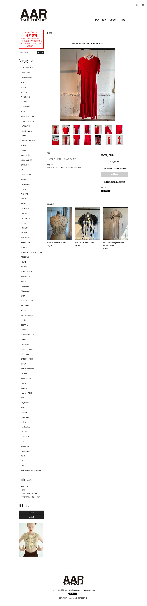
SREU (23, 296)
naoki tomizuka (26, 131)
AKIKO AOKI (25, 97)
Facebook (31, 517)
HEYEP (23, 136)
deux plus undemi (27, 369)
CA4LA (23, 364)
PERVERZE (25, 102)
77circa (23, 87)
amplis (23, 383)
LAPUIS (24, 432)
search (40, 52)
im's (22, 398)
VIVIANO (24, 92)
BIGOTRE (24, 189)
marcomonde (25, 451)
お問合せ (24, 490)
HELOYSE (25, 330)
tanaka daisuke (26, 77)
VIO (22, 441)
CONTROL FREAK (28, 349)
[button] (113, 20)
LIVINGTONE (26, 175)
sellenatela (25, 446)
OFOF (23, 466)
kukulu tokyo (25, 427)
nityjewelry (24, 403)
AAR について (26, 486)
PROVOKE (25, 437)
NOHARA (24, 228)
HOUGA (24, 412)
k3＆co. (23, 204)
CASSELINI (25, 344)
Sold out (114, 174)
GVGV (23, 199)
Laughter (24, 388)
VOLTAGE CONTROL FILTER (31, 252)
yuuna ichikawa (26, 155)
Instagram (31, 512)
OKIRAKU (24, 325)
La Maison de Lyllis (28, 141)
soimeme (24, 373)
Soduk (23, 111)
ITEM (23, 456)
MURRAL (24, 233)
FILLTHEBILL (26, 417)
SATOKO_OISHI (27, 359)
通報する (103, 187)
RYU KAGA (25, 194)
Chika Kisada (26, 73)
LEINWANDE (26, 107)
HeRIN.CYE (25, 126)
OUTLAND (25, 165)
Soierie (23, 145)
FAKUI (23, 223)
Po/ (22, 170)
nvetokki (24, 267)
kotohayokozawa (27, 315)
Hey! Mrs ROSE (27, 393)
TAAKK (23, 179)
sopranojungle (26, 378)
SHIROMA (24, 247)
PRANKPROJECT (27, 121)
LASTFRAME (26, 184)
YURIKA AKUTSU (27, 335)
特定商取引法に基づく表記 (30, 497)
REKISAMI (25, 257)
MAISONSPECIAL (27, 116)
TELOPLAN (25, 306)
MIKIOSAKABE (26, 160)
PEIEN (23, 310)
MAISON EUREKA (27, 301)
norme (23, 340)
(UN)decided (25, 291)
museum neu (25, 218)
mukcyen (24, 213)
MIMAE (23, 262)
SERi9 (23, 320)
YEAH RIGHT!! (26, 272)
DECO (23, 150)
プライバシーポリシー (29, 493)
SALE (23, 461)
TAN (22, 407)
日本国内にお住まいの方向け (114, 182)
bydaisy (23, 422)
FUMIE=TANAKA (27, 68)
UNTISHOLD (25, 209)
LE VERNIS (25, 354)
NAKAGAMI (25, 286)
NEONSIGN (25, 238)
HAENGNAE (25, 242)
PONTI (23, 82)
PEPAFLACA (25, 276)
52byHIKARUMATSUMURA (31, 471)
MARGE (24, 281)
